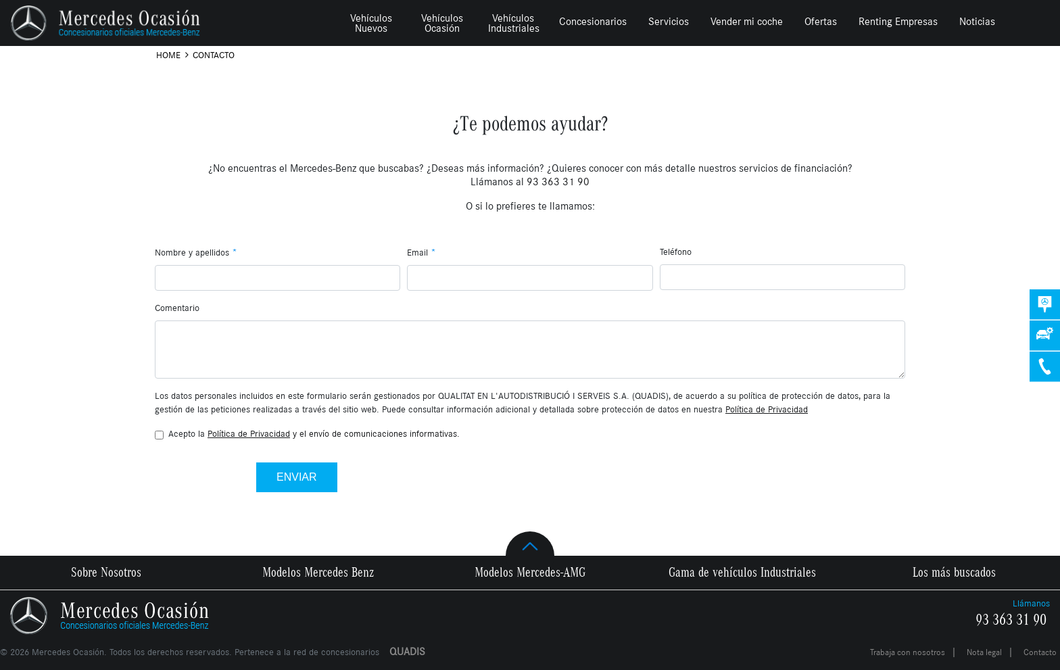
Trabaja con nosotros (907, 652)
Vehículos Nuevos (371, 22)
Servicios (668, 21)
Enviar (296, 477)
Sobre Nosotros (106, 572)
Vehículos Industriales (513, 22)
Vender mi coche (746, 21)
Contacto (1040, 652)
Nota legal (984, 652)
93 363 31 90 (1010, 620)
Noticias (977, 21)
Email (421, 251)
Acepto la (314, 433)
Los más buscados (954, 572)
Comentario (177, 308)
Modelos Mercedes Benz (318, 572)
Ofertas (820, 21)
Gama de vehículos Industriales (742, 572)
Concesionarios (593, 21)
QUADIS (407, 651)
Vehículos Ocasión (442, 22)
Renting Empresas (898, 21)
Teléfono (676, 252)
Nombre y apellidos (196, 251)
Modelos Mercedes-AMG (530, 572)
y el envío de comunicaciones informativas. (334, 433)
